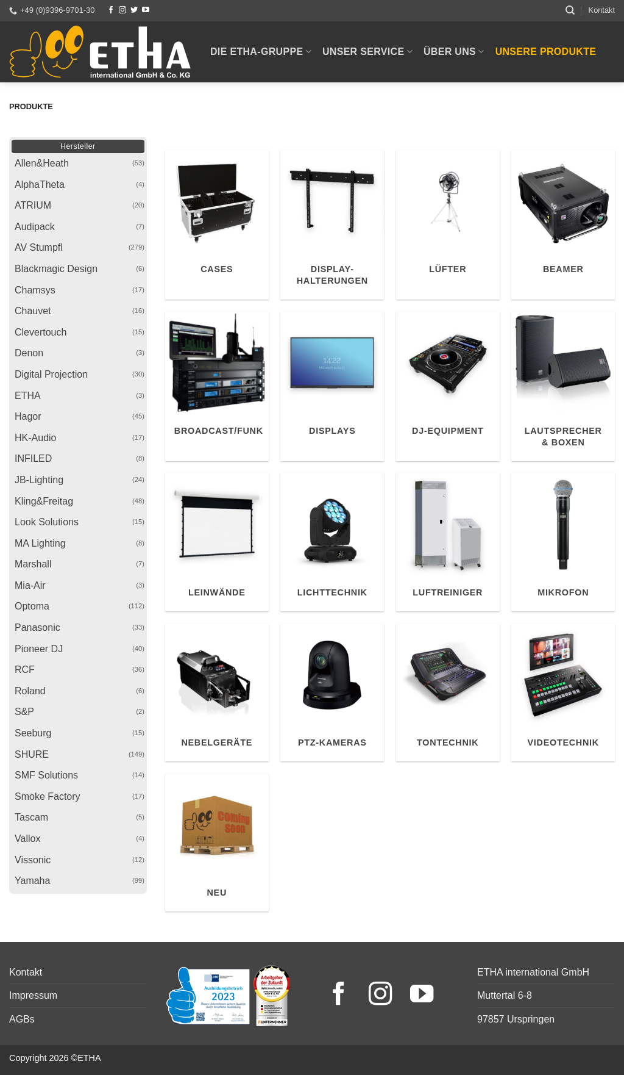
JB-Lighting (39, 480)
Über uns (454, 51)
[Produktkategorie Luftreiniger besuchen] (448, 542)
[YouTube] (145, 10)
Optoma (32, 606)
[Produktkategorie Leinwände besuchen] (217, 542)
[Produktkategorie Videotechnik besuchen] (563, 693)
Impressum (33, 995)
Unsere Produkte (546, 51)
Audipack (35, 226)
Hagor (28, 416)
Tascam (31, 817)
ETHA (28, 395)
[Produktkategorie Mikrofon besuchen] (563, 542)
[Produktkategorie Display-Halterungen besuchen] (332, 225)
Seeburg (33, 733)
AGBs (22, 1019)
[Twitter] (134, 10)
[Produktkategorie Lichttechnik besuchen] (332, 542)
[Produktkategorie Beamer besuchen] (563, 225)
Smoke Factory (47, 796)
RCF (25, 669)
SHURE (32, 754)
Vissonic (33, 860)
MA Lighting (40, 543)
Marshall (33, 564)
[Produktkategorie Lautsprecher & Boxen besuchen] (563, 386)
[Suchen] (570, 10)
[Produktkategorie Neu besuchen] (217, 843)
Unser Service (367, 51)
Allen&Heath (42, 163)
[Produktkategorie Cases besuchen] (217, 225)
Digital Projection (51, 374)
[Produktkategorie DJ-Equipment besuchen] (448, 386)
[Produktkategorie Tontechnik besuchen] (448, 693)
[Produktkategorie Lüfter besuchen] (448, 225)
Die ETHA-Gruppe (260, 51)
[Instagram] (122, 10)
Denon (29, 353)
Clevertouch (40, 332)
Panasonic (37, 627)
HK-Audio (35, 438)
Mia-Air (30, 585)
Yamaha (32, 880)
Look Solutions (47, 522)
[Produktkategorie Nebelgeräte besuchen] (217, 693)
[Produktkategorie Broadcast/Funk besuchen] (217, 386)
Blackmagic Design (56, 269)
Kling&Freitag (44, 501)
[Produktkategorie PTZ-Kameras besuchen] (332, 693)
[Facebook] (111, 10)
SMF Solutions (46, 775)
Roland (30, 691)
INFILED (33, 458)
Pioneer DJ (39, 649)
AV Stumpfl (39, 247)
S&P (24, 711)
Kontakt (602, 10)
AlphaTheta (40, 184)
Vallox (27, 838)
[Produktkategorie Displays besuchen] (332, 386)
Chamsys (35, 290)
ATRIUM (33, 205)
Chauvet (33, 311)
